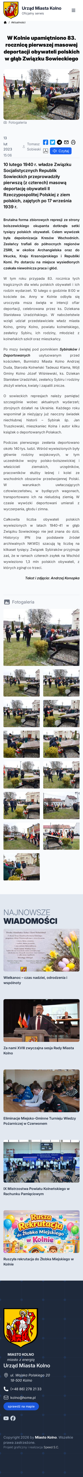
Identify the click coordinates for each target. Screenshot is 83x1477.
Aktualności (18, 22)
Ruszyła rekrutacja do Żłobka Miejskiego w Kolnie (38, 1261)
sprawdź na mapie (21, 1406)
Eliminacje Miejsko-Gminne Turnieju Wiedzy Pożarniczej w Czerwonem (39, 1121)
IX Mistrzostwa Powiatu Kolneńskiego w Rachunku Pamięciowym (36, 1191)
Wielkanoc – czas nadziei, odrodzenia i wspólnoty (35, 980)
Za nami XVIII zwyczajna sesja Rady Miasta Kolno (38, 1050)
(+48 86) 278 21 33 (26, 1389)
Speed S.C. (51, 1447)
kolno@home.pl (23, 1397)
